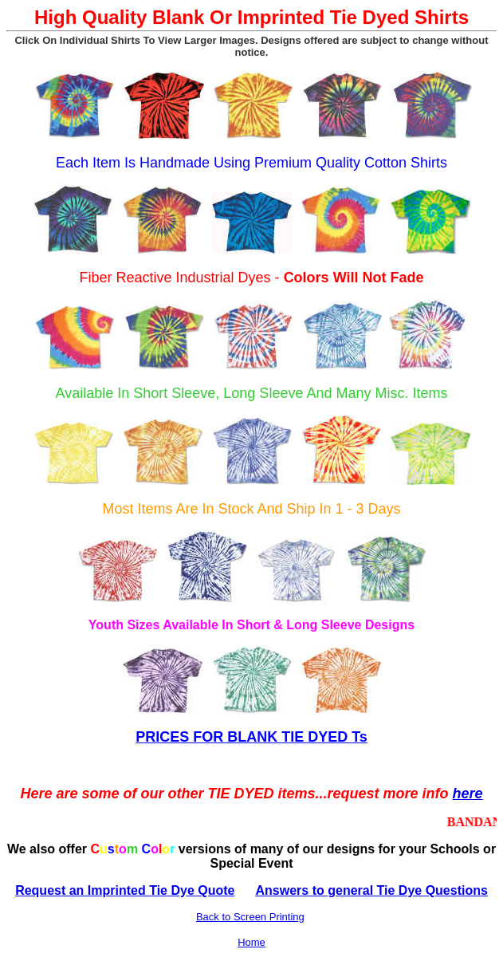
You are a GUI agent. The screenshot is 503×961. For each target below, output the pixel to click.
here (468, 793)
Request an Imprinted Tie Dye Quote (124, 890)
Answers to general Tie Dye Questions (372, 890)
